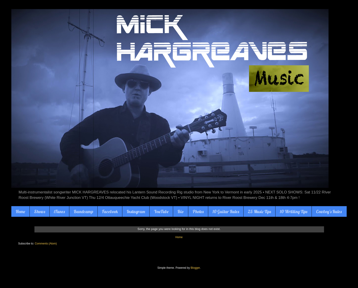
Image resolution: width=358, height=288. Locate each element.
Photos (198, 211)
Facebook (110, 211)
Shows (39, 211)
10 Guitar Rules (226, 211)
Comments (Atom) (46, 243)
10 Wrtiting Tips (293, 211)
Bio (180, 211)
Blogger (195, 267)
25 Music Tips (259, 211)
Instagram (136, 211)
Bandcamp (83, 211)
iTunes (59, 211)
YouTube (161, 211)
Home (20, 211)
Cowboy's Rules (329, 211)
